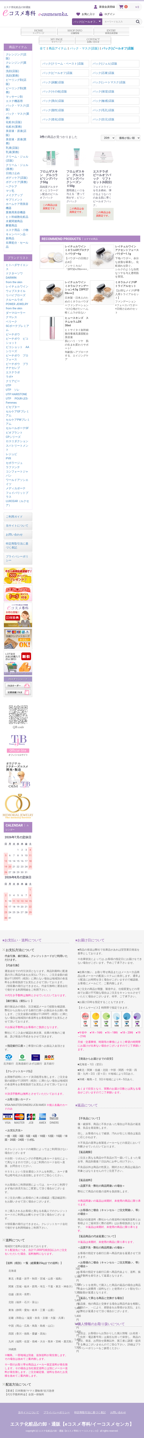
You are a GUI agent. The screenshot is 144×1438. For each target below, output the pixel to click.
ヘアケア (11, 186)
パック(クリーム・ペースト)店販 (63, 63)
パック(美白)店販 (53, 101)
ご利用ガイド (14, 516)
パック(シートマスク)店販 (109, 82)
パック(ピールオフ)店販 (118, 48)
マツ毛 (10, 191)
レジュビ (11, 454)
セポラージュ (14, 463)
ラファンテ (13, 467)
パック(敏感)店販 (103, 101)
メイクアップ (14, 195)
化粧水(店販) (14, 122)
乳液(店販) (12, 148)
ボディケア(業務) (16, 182)
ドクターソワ (14, 273)
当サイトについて (17, 525)
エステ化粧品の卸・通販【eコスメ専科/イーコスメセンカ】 (72, 1424)
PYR (8, 458)
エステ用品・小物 (17, 230)
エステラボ (13, 372)
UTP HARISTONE (16, 394)
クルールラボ (14, 299)
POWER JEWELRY (17, 304)
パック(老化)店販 (53, 119)
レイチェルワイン (17, 286)
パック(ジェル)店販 (105, 63)
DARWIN (11, 277)
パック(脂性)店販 (53, 110)
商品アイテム (58, 48)
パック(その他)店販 (54, 91)
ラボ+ (9, 376)
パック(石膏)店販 (103, 73)
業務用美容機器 (16, 212)
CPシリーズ (13, 437)
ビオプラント (14, 432)
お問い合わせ (14, 534)
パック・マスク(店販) (84, 48)
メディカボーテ (16, 488)
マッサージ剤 (14, 96)
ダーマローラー (16, 313)
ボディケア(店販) (16, 177)
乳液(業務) (12, 152)
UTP (8, 385)
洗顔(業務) (12, 75)
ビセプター (13, 407)
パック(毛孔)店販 (103, 110)
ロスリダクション (17, 441)
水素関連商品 (14, 221)
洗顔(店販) (12, 71)
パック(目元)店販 (103, 119)
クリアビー (13, 381)
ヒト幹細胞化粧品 (17, 217)
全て (43, 48)
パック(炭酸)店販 (53, 82)
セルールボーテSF (17, 428)
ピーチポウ (13, 334)
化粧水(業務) (14, 126)
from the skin (14, 282)
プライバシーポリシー (57, 1412)
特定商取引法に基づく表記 (90, 1412)
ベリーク (11, 321)
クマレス (11, 317)
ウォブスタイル (16, 291)
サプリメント (14, 199)
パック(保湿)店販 (103, 91)
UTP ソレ (13, 389)
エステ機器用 (14, 101)
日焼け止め (13, 173)
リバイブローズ (16, 295)
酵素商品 (11, 225)
